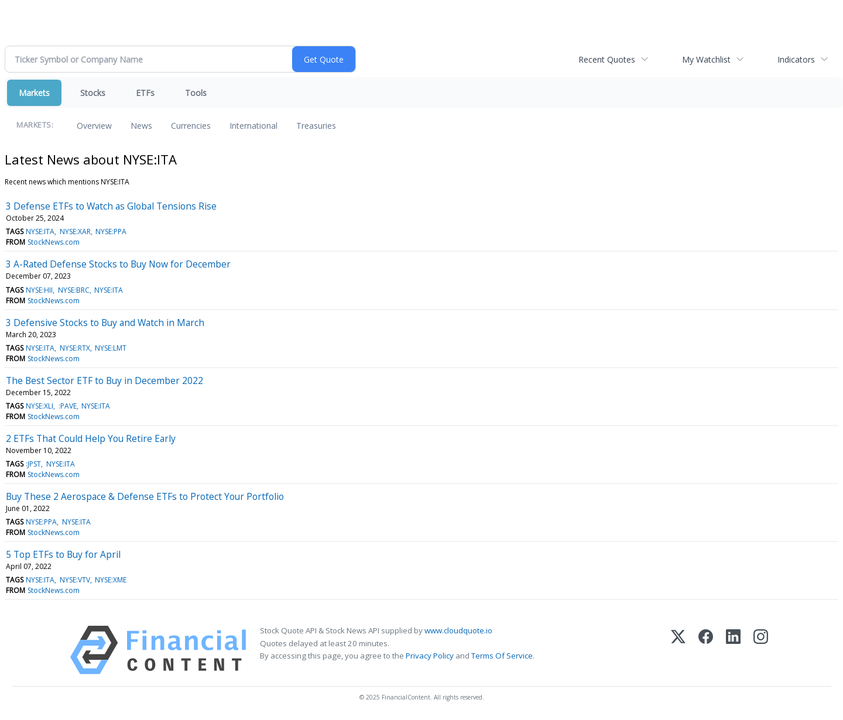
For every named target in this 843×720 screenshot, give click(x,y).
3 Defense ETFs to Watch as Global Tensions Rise (111, 206)
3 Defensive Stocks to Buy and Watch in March (105, 322)
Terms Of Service (502, 655)
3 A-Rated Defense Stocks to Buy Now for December (118, 264)
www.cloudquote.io (458, 630)
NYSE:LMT (110, 348)
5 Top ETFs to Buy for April (63, 554)
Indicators (796, 59)
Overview (94, 125)
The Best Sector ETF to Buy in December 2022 (104, 380)
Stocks (92, 92)
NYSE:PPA (110, 231)
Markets (34, 92)
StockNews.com (54, 242)
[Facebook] (706, 650)
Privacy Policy (430, 655)
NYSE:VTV (75, 580)
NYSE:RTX (75, 348)
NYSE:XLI (39, 406)
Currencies (191, 125)
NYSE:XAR (75, 231)
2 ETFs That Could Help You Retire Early (91, 438)
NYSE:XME (110, 580)
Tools (196, 92)
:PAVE (68, 406)
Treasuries (316, 125)
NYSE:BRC (74, 290)
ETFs (145, 92)
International (253, 125)
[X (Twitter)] (678, 650)
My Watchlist (706, 59)
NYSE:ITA (40, 231)
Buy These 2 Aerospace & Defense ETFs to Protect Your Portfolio (145, 496)
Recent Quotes (606, 59)
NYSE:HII (39, 290)
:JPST (33, 464)
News (141, 125)
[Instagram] (761, 650)
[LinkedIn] (733, 650)
